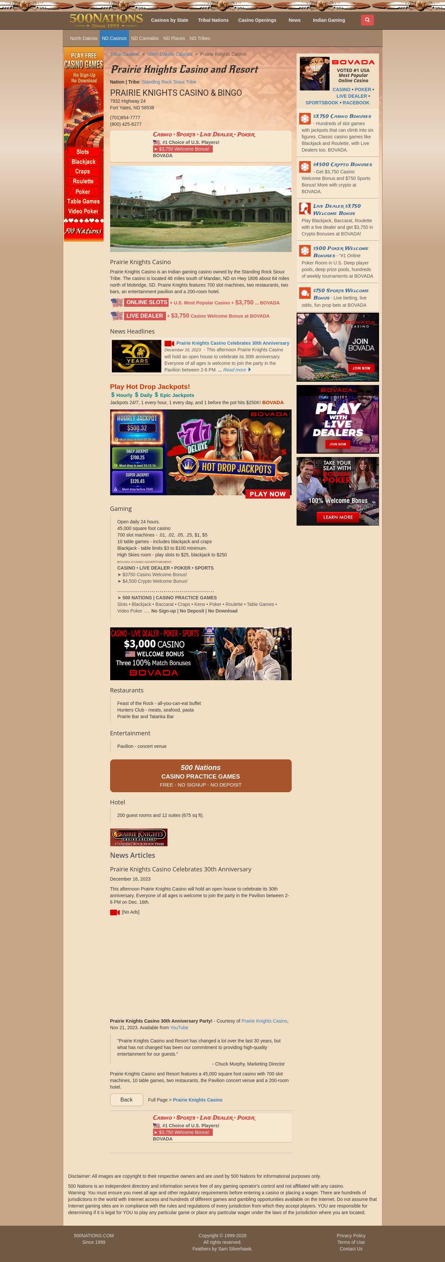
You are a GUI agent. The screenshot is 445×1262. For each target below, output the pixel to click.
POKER (363, 89)
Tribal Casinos (125, 54)
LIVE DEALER (351, 96)
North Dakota (83, 38)
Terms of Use (351, 1242)
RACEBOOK (356, 102)
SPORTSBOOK (322, 102)
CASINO (341, 89)
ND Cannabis (145, 38)
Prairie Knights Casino (223, 54)
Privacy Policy (351, 1235)
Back (126, 1100)
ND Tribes (200, 38)
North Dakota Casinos (169, 54)
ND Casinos (114, 38)
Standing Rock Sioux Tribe (169, 82)
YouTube (179, 1027)
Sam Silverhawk (234, 1248)
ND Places (174, 38)
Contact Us (351, 1248)
